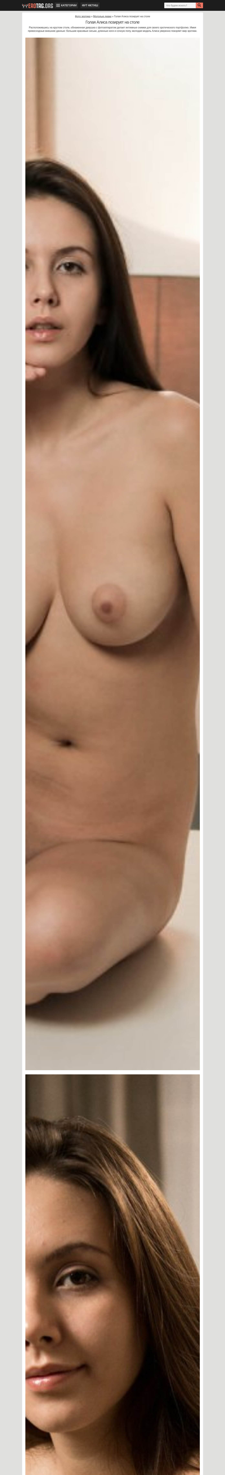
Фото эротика (82, 16)
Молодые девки (102, 16)
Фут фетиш (90, 5)
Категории (66, 5)
